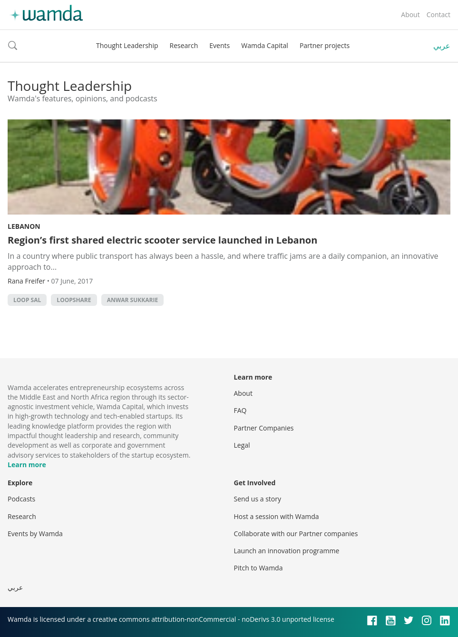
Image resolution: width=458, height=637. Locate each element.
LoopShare (74, 300)
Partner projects (325, 45)
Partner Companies (264, 427)
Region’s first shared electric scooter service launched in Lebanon (162, 240)
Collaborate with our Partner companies (296, 533)
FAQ (240, 410)
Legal (242, 445)
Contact (438, 14)
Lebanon (24, 226)
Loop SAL (27, 300)
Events (219, 45)
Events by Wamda (35, 533)
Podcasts (21, 498)
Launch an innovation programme (287, 550)
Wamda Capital (264, 45)
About (410, 14)
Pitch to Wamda (258, 567)
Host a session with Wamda (276, 516)
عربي (441, 45)
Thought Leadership (127, 45)
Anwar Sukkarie (132, 300)
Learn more (27, 464)
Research (184, 45)
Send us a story (257, 498)
